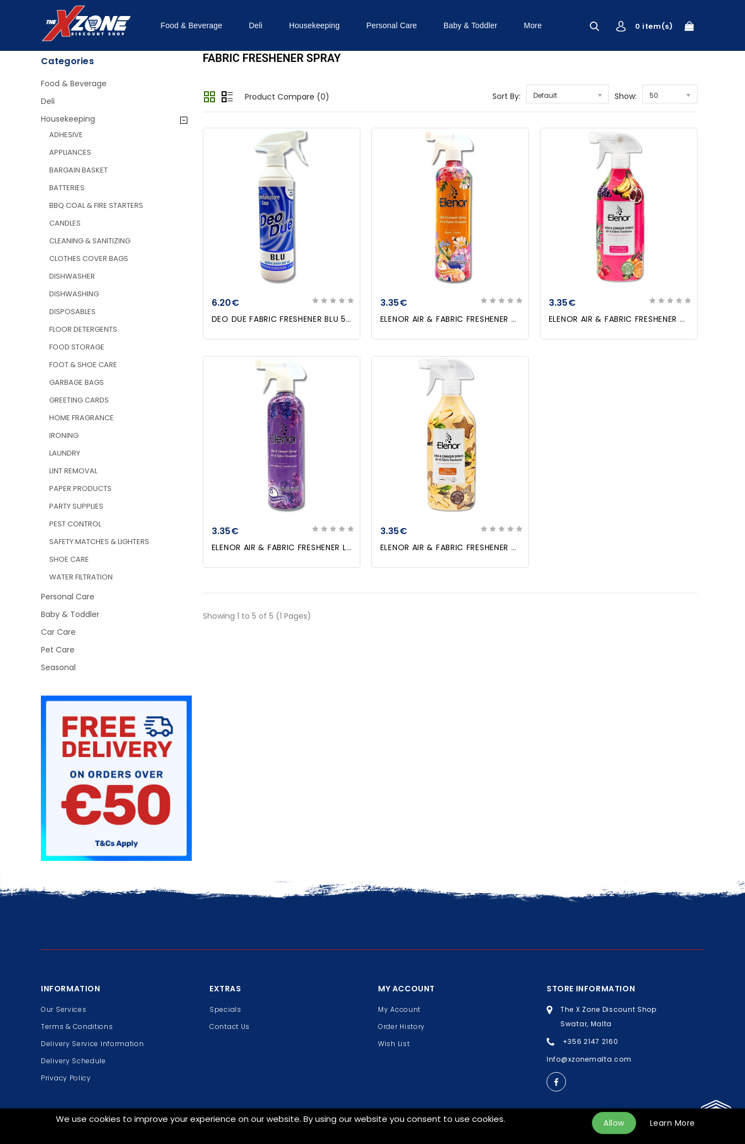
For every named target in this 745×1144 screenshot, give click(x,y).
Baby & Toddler (470, 25)
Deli (256, 25)
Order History (401, 1026)
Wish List (394, 1043)
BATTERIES (67, 187)
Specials (225, 1009)
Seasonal (58, 667)
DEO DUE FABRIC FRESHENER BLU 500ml (290, 319)
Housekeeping (314, 25)
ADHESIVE (66, 134)
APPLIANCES (70, 152)
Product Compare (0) (287, 96)
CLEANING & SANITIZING (89, 241)
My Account (399, 1009)
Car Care (58, 632)
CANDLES (65, 223)
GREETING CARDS (79, 400)
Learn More (672, 1123)
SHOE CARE (69, 559)
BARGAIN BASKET (78, 170)
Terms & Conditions (77, 1026)
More (533, 25)
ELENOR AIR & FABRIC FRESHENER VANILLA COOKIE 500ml (492, 547)
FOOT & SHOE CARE (83, 364)
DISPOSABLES (72, 311)
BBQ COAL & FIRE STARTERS (96, 205)
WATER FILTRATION (81, 577)
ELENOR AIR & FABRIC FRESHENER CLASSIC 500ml (477, 319)
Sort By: (506, 96)
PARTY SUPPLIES (76, 506)
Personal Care (391, 25)
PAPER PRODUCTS (80, 488)
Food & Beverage (192, 25)
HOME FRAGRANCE (81, 417)
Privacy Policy (66, 1078)
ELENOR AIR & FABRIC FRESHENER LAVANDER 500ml (312, 547)
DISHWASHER (72, 276)
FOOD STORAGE (76, 347)
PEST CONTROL (75, 524)
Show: (626, 96)
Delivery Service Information (92, 1043)
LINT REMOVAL (73, 471)
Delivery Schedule (73, 1060)
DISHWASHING (74, 294)
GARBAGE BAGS (76, 382)
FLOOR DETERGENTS (83, 329)
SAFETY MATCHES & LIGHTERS (99, 541)
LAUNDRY (64, 453)
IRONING (63, 435)
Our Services (63, 1009)
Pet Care (58, 649)
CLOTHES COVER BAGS (88, 258)
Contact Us (229, 1026)
